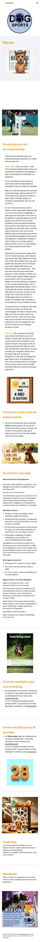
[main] (20, 42)
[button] (2, 3)
